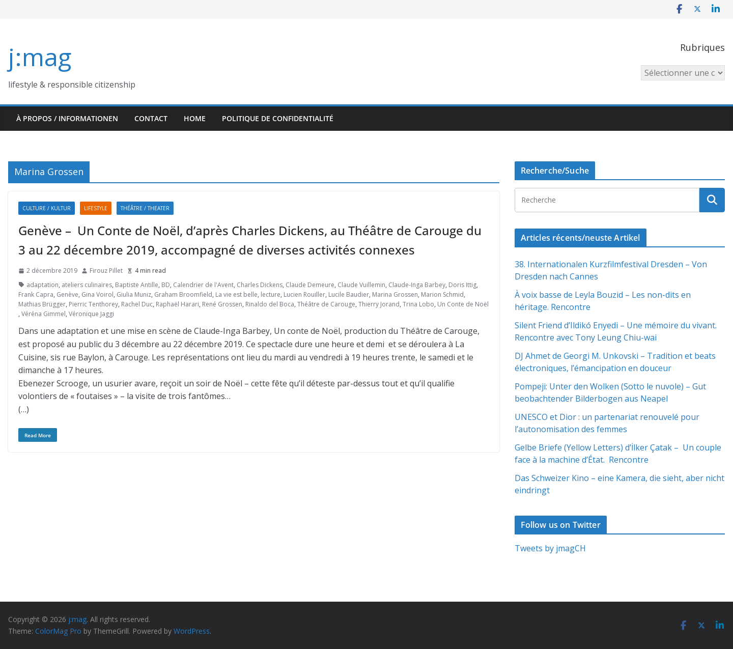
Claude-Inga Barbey (416, 284)
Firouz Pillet (106, 270)
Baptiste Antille (136, 284)
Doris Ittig (462, 284)
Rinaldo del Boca (269, 304)
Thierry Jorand (379, 304)
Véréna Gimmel (43, 313)
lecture (270, 294)
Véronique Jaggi (91, 313)
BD (165, 284)
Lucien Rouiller (304, 294)
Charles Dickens (260, 284)
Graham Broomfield (183, 294)
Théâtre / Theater (145, 208)
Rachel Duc (137, 304)
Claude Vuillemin (361, 284)
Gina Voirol (97, 294)
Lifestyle (95, 208)
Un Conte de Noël (463, 304)
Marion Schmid (442, 294)
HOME (195, 118)
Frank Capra (35, 294)
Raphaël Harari (177, 304)
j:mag (39, 56)
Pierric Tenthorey (93, 304)
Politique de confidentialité (277, 118)
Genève (67, 294)
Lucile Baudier (348, 294)
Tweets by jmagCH (550, 548)
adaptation (42, 284)
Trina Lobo (418, 304)
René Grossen (222, 304)
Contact (150, 118)
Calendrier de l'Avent (203, 284)
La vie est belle (236, 294)
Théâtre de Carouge (326, 304)
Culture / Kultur (46, 208)
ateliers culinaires (87, 284)
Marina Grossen (395, 294)
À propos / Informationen (67, 118)
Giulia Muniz (134, 294)
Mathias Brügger (42, 304)
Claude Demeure (310, 284)
